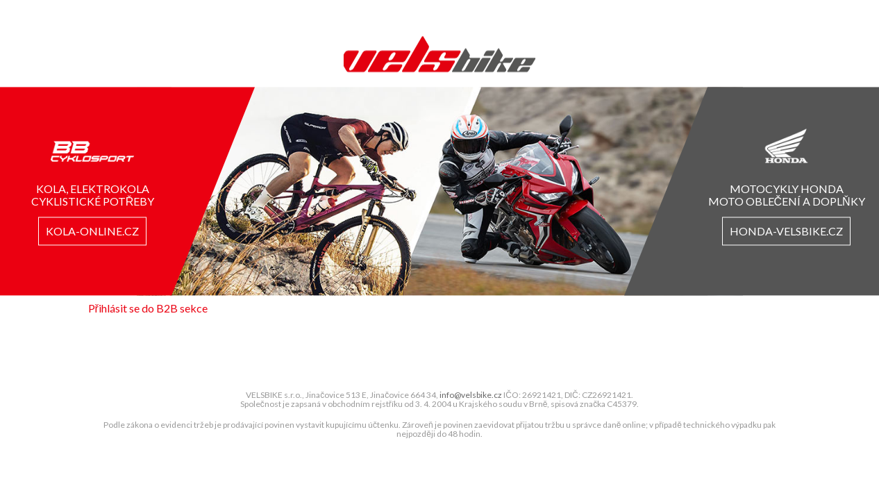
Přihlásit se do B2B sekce (148, 308)
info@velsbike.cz (471, 395)
